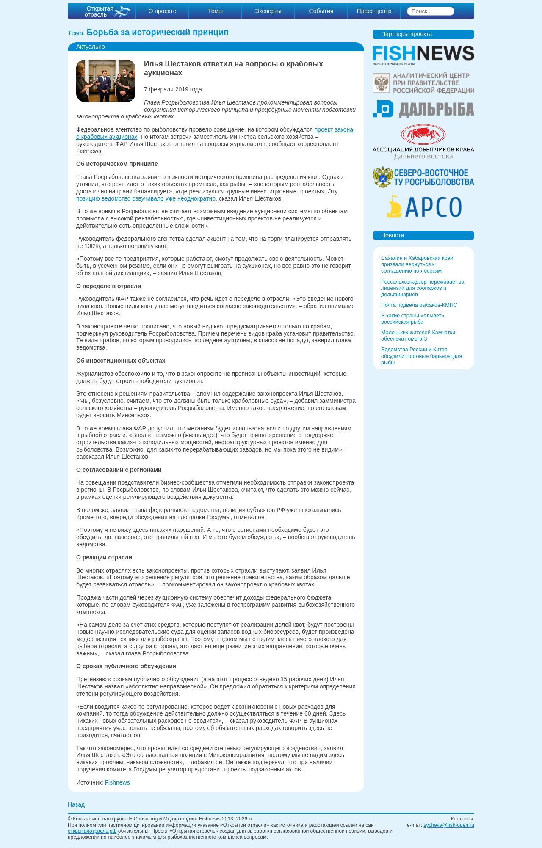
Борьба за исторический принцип (158, 32)
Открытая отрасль (99, 11)
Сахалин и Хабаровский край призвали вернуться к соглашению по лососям (417, 264)
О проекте (162, 11)
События (321, 11)
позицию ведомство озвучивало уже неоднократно (146, 198)
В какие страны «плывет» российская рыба (412, 319)
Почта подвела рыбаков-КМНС (419, 305)
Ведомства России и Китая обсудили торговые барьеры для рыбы (421, 356)
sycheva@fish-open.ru (448, 825)
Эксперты (268, 11)
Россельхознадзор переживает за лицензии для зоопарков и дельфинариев (423, 288)
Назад (76, 804)
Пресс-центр (374, 11)
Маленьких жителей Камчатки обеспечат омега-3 (418, 336)
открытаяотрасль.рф (92, 831)
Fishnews (117, 782)
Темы (215, 11)
